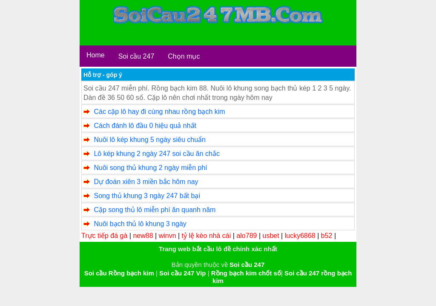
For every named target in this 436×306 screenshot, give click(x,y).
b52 (327, 235)
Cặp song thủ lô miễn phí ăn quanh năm (154, 209)
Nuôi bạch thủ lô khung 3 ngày (140, 223)
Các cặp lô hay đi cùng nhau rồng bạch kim (159, 111)
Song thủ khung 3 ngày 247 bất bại (147, 195)
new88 (143, 235)
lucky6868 (300, 235)
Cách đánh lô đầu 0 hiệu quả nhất (145, 125)
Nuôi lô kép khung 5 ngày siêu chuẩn (150, 139)
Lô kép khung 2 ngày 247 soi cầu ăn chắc (157, 153)
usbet (271, 235)
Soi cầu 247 (136, 56)
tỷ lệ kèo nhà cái (206, 235)
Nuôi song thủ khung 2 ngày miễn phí (150, 167)
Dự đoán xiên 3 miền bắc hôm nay (146, 181)
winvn (167, 235)
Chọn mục (184, 56)
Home (95, 55)
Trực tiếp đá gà (104, 235)
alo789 (246, 235)
